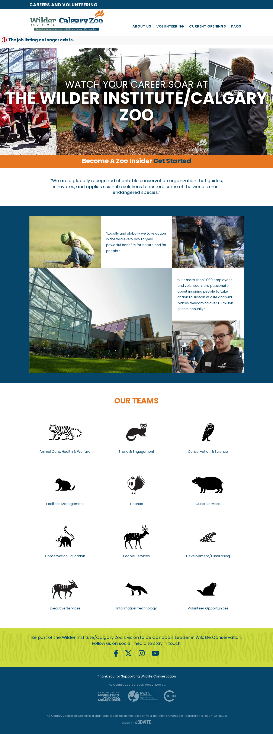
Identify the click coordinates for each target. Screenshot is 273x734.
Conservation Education (65, 539)
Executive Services (65, 591)
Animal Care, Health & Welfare (64, 434)
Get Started (172, 161)
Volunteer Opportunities (208, 591)
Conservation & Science (208, 434)
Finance (136, 486)
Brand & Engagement (136, 434)
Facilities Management (65, 486)
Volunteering (170, 26)
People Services (136, 539)
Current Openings (207, 26)
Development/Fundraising (208, 539)
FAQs (236, 26)
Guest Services (208, 486)
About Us (141, 26)
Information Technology (136, 591)
